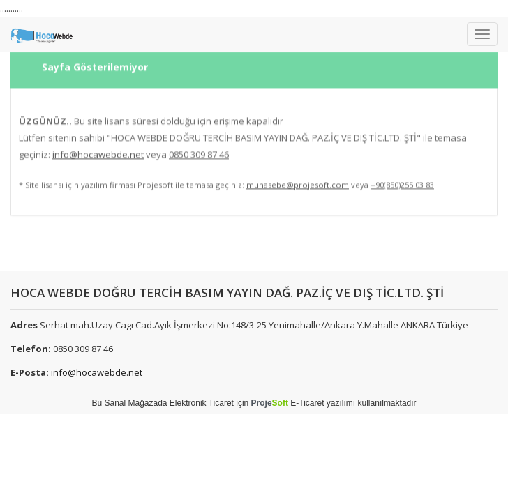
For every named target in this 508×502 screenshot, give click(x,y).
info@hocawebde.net (96, 372)
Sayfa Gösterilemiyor (95, 61)
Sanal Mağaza (131, 403)
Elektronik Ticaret (202, 403)
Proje (269, 403)
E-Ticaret (307, 403)
